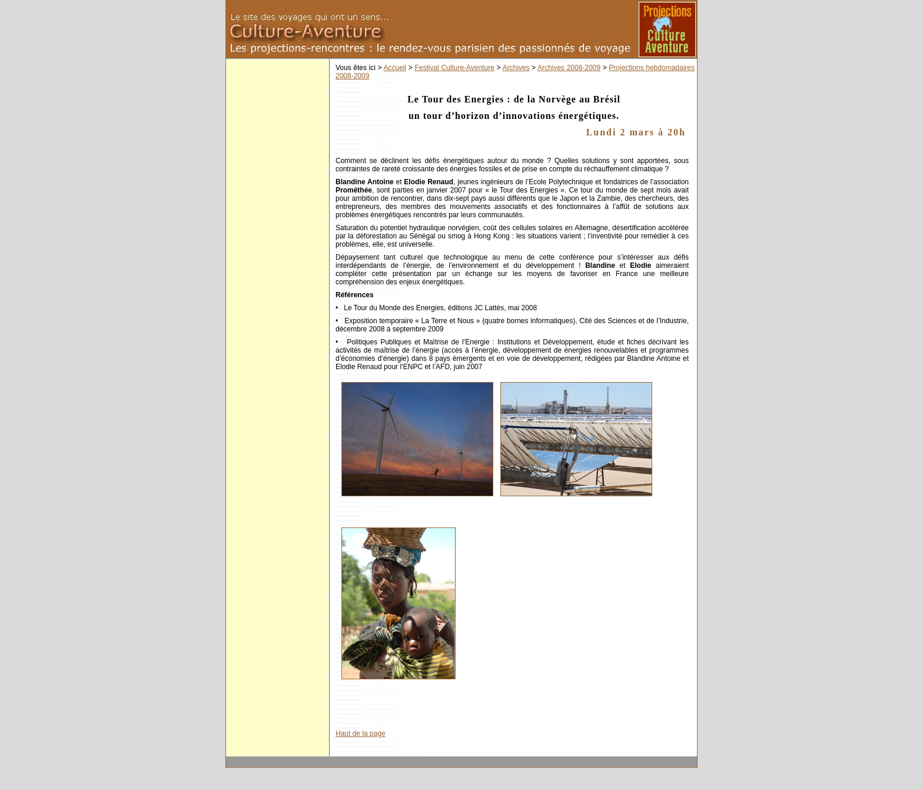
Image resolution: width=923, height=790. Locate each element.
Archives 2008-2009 (568, 68)
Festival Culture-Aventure (454, 68)
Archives (515, 68)
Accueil (395, 68)
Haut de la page (361, 733)
